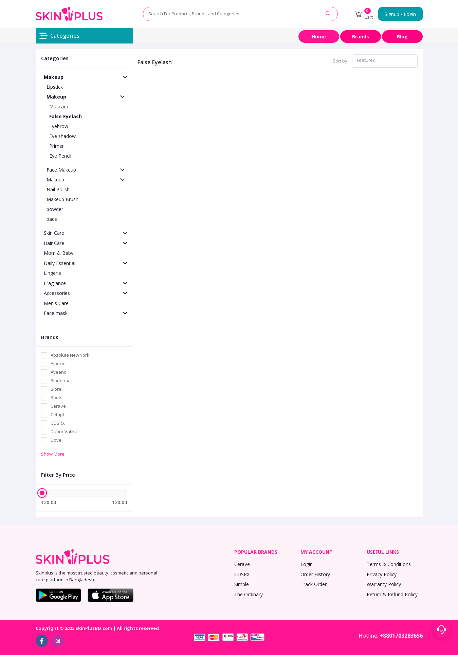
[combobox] (385, 61)
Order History (315, 574)
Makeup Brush (62, 199)
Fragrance (55, 283)
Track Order (313, 584)
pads (52, 219)
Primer (56, 146)
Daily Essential (59, 263)
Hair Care (54, 243)
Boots (56, 397)
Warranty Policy (384, 584)
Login (306, 564)
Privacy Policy (382, 574)
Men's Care (56, 303)
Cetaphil (59, 414)
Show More (53, 454)
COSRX (58, 423)
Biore (56, 389)
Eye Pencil (60, 156)
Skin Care (54, 233)
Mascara (58, 106)
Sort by (340, 61)
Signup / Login (400, 14)
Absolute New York (70, 355)
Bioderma (61, 380)
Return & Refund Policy (392, 594)
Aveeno (59, 372)
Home (319, 36)
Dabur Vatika (64, 431)
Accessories (57, 293)
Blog (402, 36)
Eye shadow (62, 136)
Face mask (56, 313)
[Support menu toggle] (441, 629)
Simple (241, 584)
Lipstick (55, 87)
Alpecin (58, 363)
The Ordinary (248, 594)
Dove (56, 440)
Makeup (53, 77)
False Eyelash (65, 116)
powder (55, 209)
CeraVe (58, 406)
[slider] (42, 493)
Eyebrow (58, 126)
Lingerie (52, 273)
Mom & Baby (58, 253)
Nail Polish (58, 189)
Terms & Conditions (389, 564)
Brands (360, 36)
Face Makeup (61, 169)
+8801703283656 (401, 635)
